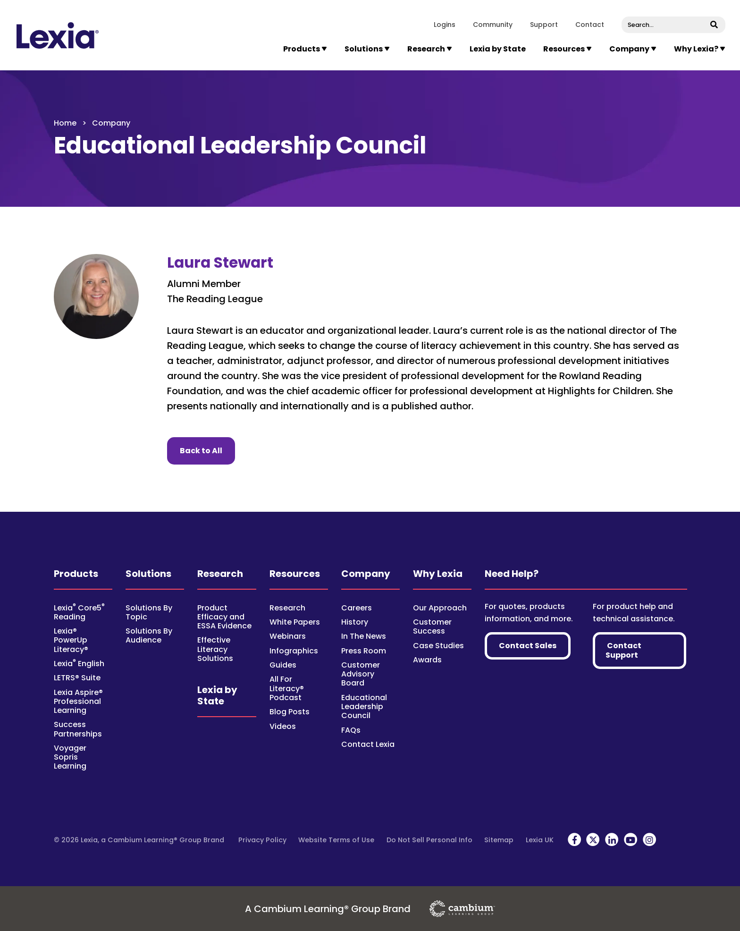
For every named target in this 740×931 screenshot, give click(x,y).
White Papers (294, 622)
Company (365, 573)
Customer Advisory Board (360, 674)
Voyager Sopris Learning (70, 757)
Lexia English (79, 663)
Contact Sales (527, 645)
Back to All (207, 450)
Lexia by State (498, 48)
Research (220, 573)
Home (65, 123)
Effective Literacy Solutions (215, 649)
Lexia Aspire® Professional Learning (78, 701)
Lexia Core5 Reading (79, 612)
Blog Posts (289, 711)
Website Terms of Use (336, 840)
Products (76, 573)
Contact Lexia (368, 744)
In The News (363, 636)
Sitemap (498, 840)
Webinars (287, 636)
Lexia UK (540, 840)
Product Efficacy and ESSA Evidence (224, 616)
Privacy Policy (262, 840)
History (354, 622)
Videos (282, 726)
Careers (356, 607)
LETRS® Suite (77, 677)
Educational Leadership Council (364, 706)
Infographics (293, 650)
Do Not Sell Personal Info (429, 840)
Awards (427, 659)
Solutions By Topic (149, 612)
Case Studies (438, 645)
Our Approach (440, 607)
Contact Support (623, 650)
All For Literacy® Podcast (286, 688)
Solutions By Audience (149, 635)
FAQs (351, 730)
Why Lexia (437, 573)
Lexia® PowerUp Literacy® (71, 640)
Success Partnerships (78, 729)
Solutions (148, 573)
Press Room (363, 650)
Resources (294, 573)
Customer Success (432, 626)
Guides (282, 665)
